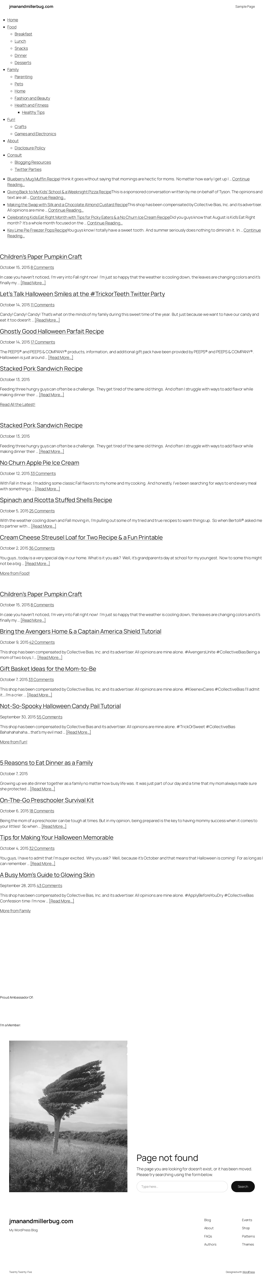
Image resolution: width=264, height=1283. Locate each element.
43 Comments (49, 885)
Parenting (23, 76)
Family (13, 69)
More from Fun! (13, 742)
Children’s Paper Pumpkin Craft (41, 256)
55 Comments (49, 717)
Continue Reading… (48, 197)
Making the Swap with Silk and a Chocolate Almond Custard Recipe (67, 204)
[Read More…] (33, 283)
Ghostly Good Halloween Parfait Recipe (52, 331)
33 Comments (43, 473)
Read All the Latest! (17, 404)
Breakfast (23, 34)
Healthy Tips (33, 112)
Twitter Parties (28, 169)
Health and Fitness (31, 105)
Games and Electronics (35, 134)
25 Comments (42, 511)
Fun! (11, 119)
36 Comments (42, 548)
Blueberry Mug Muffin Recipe (33, 179)
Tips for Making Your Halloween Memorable (56, 837)
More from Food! (15, 573)
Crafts (20, 126)
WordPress (249, 1272)
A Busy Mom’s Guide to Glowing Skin (47, 875)
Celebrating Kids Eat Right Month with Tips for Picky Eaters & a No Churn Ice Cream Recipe (88, 217)
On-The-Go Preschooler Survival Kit (47, 800)
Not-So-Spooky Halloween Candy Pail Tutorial (60, 706)
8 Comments (42, 267)
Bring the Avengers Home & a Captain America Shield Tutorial (80, 631)
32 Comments (41, 848)
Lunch (20, 41)
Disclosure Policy (30, 148)
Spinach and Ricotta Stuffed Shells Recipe (56, 500)
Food (11, 27)
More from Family (15, 910)
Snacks (21, 48)
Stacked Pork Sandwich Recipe (41, 368)
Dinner (21, 55)
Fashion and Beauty (32, 98)
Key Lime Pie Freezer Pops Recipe (37, 230)
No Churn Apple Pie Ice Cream (39, 463)
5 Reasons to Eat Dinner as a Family (46, 763)
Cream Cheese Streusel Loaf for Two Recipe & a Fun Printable (81, 537)
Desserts (23, 62)
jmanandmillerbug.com (31, 6)
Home (12, 20)
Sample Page (245, 6)
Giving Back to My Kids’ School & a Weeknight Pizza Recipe (59, 192)
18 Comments (41, 811)
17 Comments (43, 342)
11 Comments (42, 305)
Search (243, 1186)
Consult (14, 155)
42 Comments (42, 642)
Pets (19, 84)
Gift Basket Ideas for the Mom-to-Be (48, 669)
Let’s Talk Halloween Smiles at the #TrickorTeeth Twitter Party (82, 294)
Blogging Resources (33, 162)
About (13, 140)
